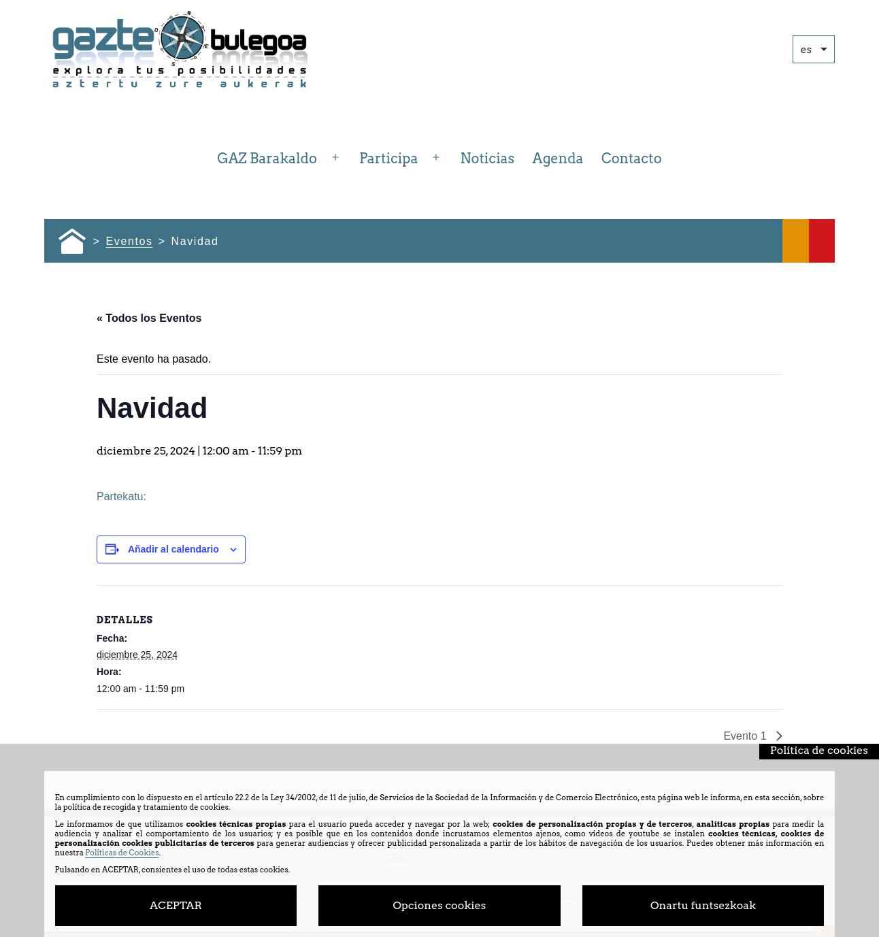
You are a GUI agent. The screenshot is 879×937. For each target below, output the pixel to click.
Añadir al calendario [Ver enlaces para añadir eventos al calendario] (173, 549)
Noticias (488, 158)
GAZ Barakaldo (267, 158)
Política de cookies (819, 750)
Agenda (558, 158)
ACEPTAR (176, 905)
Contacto (631, 158)
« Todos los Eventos (149, 318)
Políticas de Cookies (122, 852)
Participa (388, 158)
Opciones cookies (439, 905)
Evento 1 (746, 736)
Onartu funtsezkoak (703, 905)
